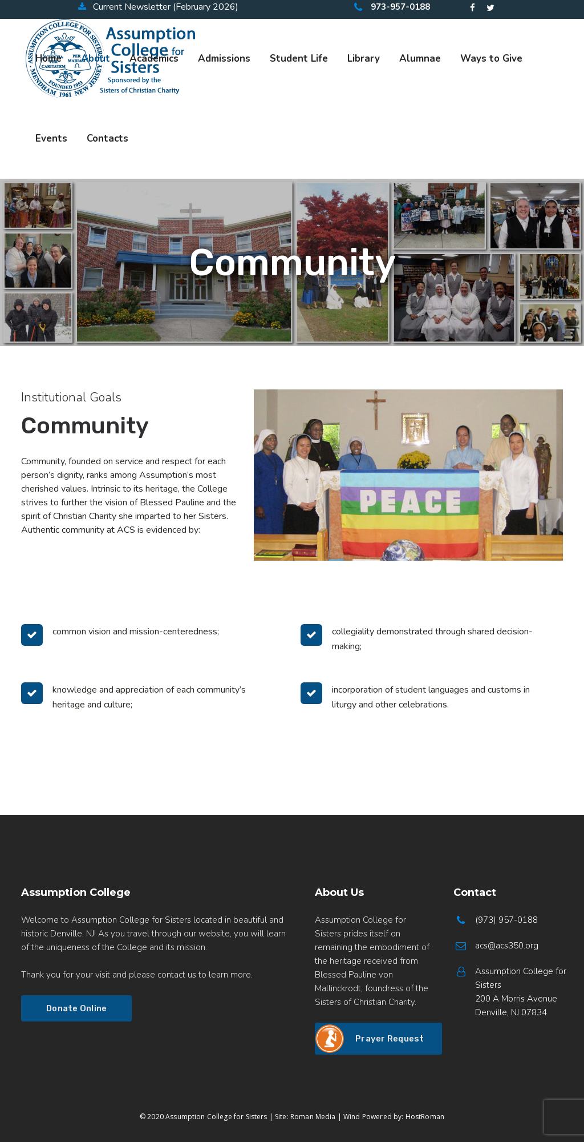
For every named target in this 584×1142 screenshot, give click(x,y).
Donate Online (76, 1008)
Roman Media (313, 1116)
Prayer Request (389, 1039)
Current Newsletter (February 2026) (158, 7)
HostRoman (424, 1116)
